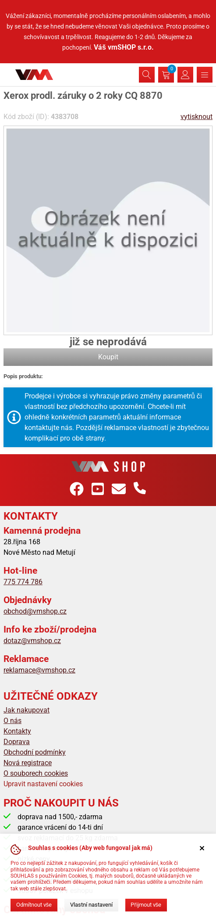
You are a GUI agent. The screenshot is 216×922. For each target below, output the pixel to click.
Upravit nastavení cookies (43, 784)
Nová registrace (28, 763)
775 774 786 (23, 582)
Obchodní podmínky (35, 752)
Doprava (17, 742)
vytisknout (196, 116)
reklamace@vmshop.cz (39, 670)
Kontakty (17, 731)
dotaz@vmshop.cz (32, 640)
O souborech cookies (36, 773)
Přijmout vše (146, 904)
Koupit (108, 357)
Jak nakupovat (27, 710)
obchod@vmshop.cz (35, 611)
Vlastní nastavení (91, 904)
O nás (12, 720)
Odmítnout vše (34, 904)
